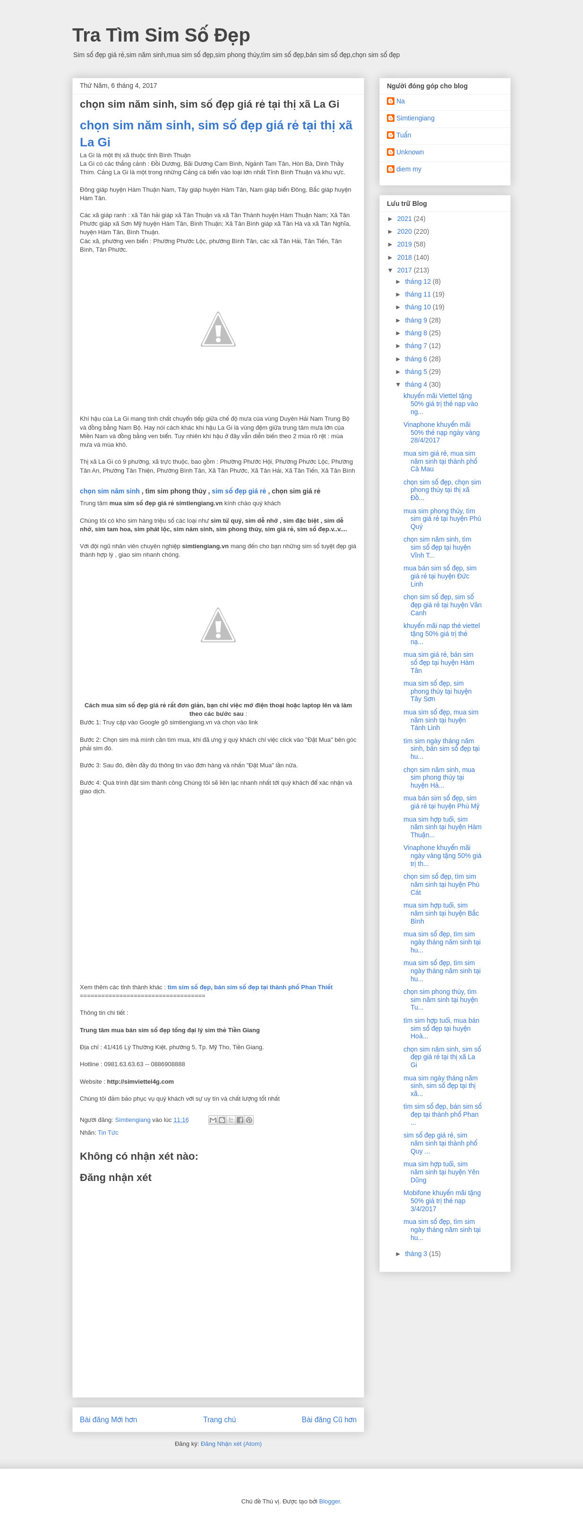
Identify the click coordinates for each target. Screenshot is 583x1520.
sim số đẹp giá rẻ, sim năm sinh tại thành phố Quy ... (440, 1143)
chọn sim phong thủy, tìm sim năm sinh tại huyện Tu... (440, 999)
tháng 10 (418, 307)
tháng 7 (417, 345)
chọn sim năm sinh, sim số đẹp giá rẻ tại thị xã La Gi (442, 1057)
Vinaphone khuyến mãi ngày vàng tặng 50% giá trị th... (442, 855)
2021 (405, 218)
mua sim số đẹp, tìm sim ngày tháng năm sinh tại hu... (441, 942)
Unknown (410, 152)
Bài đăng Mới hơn (108, 1420)
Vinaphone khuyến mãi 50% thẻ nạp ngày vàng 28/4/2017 (441, 432)
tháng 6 (417, 359)
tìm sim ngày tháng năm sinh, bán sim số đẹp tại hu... (441, 749)
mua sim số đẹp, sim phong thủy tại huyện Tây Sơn (437, 691)
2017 (405, 270)
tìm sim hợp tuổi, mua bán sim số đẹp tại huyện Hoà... (441, 1028)
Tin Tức (108, 1132)
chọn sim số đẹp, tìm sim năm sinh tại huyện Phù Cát (441, 884)
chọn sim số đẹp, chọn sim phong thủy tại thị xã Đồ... (442, 490)
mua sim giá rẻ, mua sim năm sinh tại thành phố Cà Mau (440, 461)
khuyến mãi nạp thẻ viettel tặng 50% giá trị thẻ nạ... (441, 633)
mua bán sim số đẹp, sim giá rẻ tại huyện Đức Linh (440, 576)
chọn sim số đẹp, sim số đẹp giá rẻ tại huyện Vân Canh (442, 605)
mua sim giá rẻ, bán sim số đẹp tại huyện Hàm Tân (438, 662)
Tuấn (403, 135)
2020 (405, 231)
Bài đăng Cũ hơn (329, 1420)
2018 (405, 257)
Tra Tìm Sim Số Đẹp (161, 35)
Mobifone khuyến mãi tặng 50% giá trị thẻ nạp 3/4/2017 (442, 1201)
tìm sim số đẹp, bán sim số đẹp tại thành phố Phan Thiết (250, 987)
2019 (405, 244)
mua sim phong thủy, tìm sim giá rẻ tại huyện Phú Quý (442, 519)
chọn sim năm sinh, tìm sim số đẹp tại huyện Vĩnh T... (437, 547)
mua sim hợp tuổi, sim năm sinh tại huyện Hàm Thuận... (442, 827)
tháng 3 (417, 1253)
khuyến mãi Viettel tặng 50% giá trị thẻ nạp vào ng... (440, 404)
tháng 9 (417, 320)
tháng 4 (417, 384)
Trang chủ (219, 1420)
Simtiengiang (415, 118)
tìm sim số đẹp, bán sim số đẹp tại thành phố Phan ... (442, 1114)
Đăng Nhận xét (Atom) (231, 1443)
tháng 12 (418, 281)
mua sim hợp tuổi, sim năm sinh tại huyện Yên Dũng (441, 1172)
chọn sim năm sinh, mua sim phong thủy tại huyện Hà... (439, 778)
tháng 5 (417, 371)
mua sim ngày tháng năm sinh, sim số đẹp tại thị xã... (440, 1086)
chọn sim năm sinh (110, 491)
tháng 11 (418, 294)
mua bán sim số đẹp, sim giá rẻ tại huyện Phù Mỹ (441, 802)
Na (400, 101)
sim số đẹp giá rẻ (239, 491)
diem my (408, 169)
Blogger (329, 1501)
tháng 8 (417, 333)
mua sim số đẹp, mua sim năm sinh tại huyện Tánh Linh (441, 720)
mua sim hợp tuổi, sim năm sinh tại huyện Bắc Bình (441, 913)
